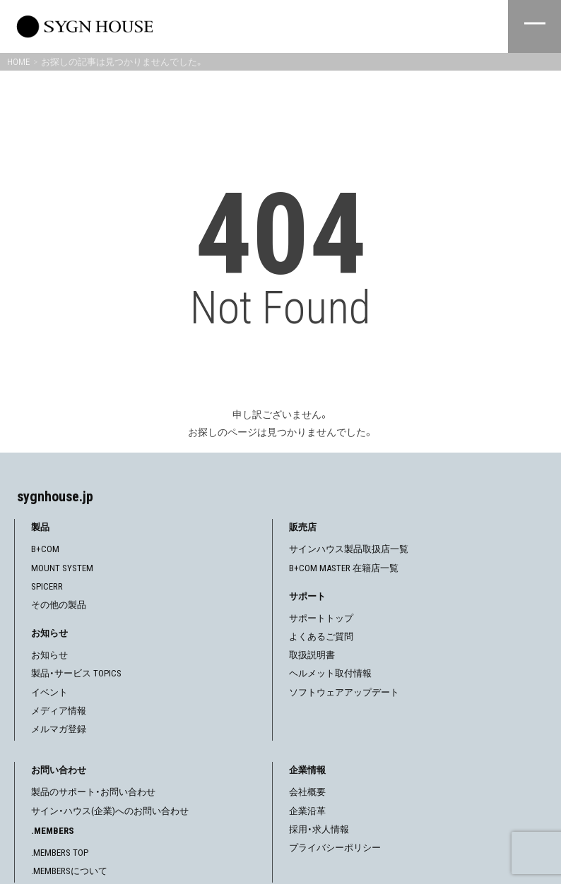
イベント (49, 692)
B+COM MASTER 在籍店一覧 (343, 568)
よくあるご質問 (321, 636)
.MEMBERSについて (69, 871)
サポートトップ (321, 618)
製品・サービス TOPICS (76, 673)
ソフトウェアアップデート (344, 692)
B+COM (45, 549)
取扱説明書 (312, 655)
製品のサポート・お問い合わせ (93, 792)
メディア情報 (58, 710)
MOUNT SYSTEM (62, 568)
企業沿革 (307, 811)
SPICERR (47, 586)
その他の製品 (58, 604)
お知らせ (49, 655)
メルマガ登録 (58, 729)
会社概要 (307, 792)
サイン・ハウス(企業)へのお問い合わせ (110, 811)
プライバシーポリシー (335, 847)
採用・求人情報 (319, 829)
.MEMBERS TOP (59, 852)
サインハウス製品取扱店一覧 (348, 549)
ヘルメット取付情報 (330, 673)
